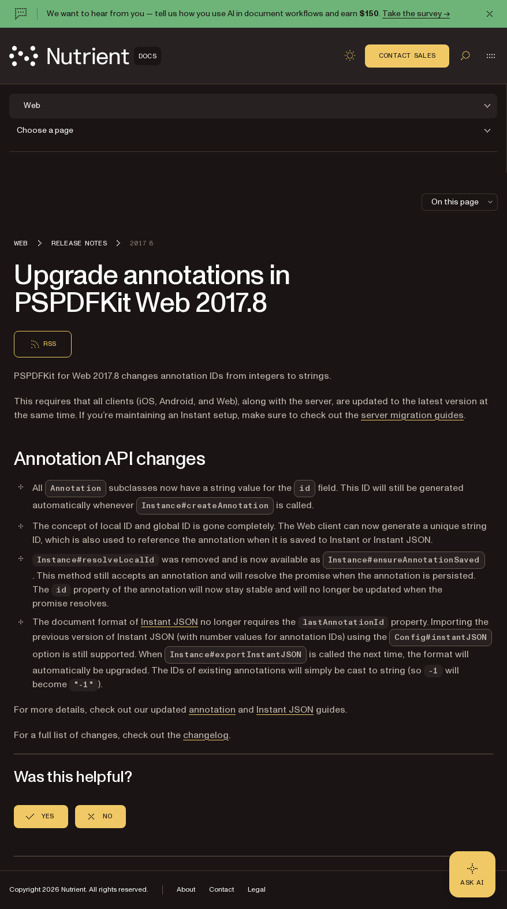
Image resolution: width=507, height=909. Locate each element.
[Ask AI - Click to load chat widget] (472, 874)
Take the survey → (416, 13)
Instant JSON (169, 622)
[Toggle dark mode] (350, 55)
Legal (257, 890)
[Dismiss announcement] (489, 13)
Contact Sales (407, 55)
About (186, 890)
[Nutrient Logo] (85, 56)
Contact (221, 890)
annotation (212, 709)
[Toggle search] (465, 55)
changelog (206, 735)
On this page (463, 201)
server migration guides (412, 415)
